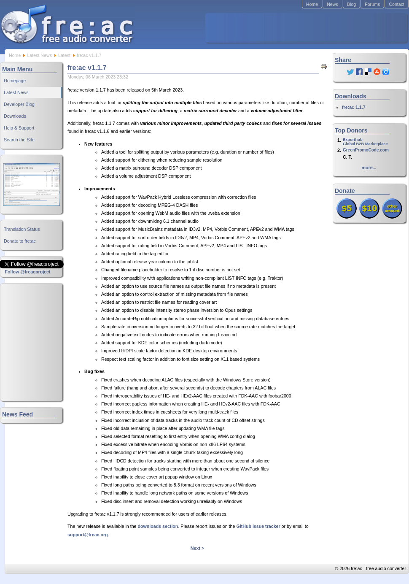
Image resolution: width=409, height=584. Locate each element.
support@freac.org (87, 534)
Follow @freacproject (27, 271)
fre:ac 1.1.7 (354, 107)
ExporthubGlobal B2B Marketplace (365, 142)
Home (312, 4)
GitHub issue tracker (258, 526)
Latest (64, 55)
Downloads (15, 116)
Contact (396, 4)
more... (369, 167)
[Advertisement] (306, 28)
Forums (372, 4)
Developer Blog (19, 104)
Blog (351, 4)
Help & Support (19, 127)
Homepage (15, 80)
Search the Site (19, 139)
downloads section (157, 526)
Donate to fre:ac (20, 240)
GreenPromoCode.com (366, 150)
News (332, 4)
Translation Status (22, 229)
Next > (197, 548)
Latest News (39, 55)
